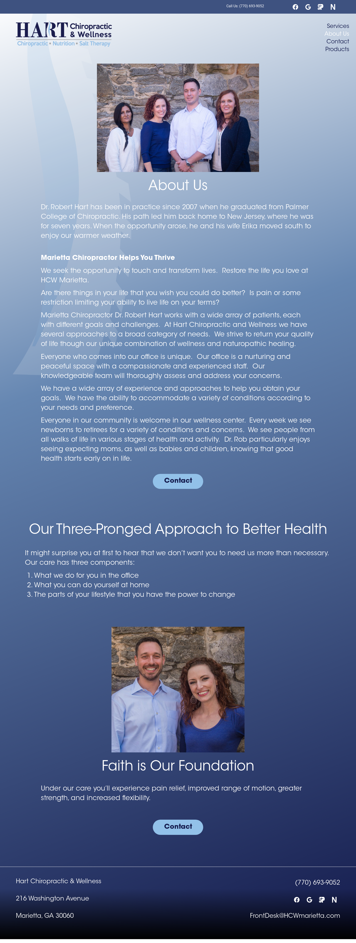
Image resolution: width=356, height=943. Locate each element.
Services (338, 27)
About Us (336, 34)
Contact (337, 42)
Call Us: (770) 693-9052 (245, 6)
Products (337, 50)
